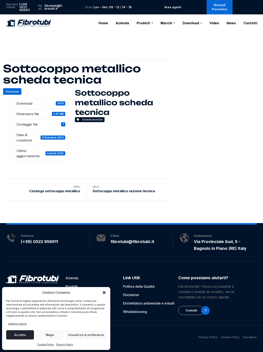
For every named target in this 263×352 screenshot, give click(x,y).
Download (12, 91)
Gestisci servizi (17, 323)
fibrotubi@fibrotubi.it (53, 7)
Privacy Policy (64, 344)
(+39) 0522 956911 (24, 7)
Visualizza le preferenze (86, 335)
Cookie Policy (45, 344)
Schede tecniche (90, 119)
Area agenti (172, 7)
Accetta (20, 335)
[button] (104, 293)
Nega (50, 335)
